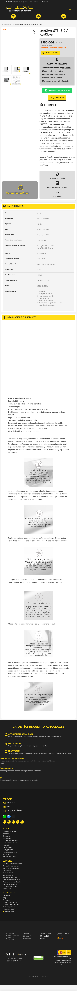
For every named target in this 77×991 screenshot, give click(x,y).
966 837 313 (12, 802)
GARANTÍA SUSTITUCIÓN (57, 178)
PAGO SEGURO (57, 196)
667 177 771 (12, 806)
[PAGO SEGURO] (57, 191)
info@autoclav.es (14, 810)
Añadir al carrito (50, 53)
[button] (34, 32)
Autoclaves (15, 25)
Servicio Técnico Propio (17, 193)
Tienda (9, 25)
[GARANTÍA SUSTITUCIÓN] (57, 174)
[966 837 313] (4, 803)
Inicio (4, 25)
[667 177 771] (4, 807)
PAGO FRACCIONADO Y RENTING (57, 187)
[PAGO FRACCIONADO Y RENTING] (57, 183)
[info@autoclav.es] (4, 811)
